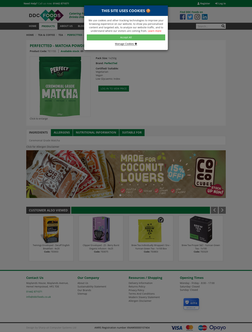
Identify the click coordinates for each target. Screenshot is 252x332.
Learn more (154, 31)
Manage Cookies (126, 43)
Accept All (126, 37)
